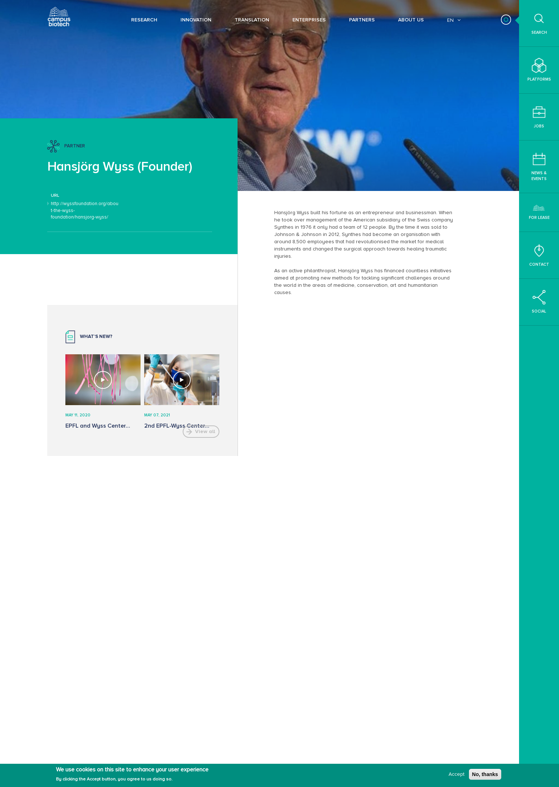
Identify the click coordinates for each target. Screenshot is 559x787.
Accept (457, 774)
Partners (362, 20)
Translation (252, 20)
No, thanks (485, 774)
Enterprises (309, 20)
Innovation (196, 20)
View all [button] (205, 431)
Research (144, 20)
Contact (539, 255)
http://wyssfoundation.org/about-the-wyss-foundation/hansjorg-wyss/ (84, 210)
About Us (411, 20)
